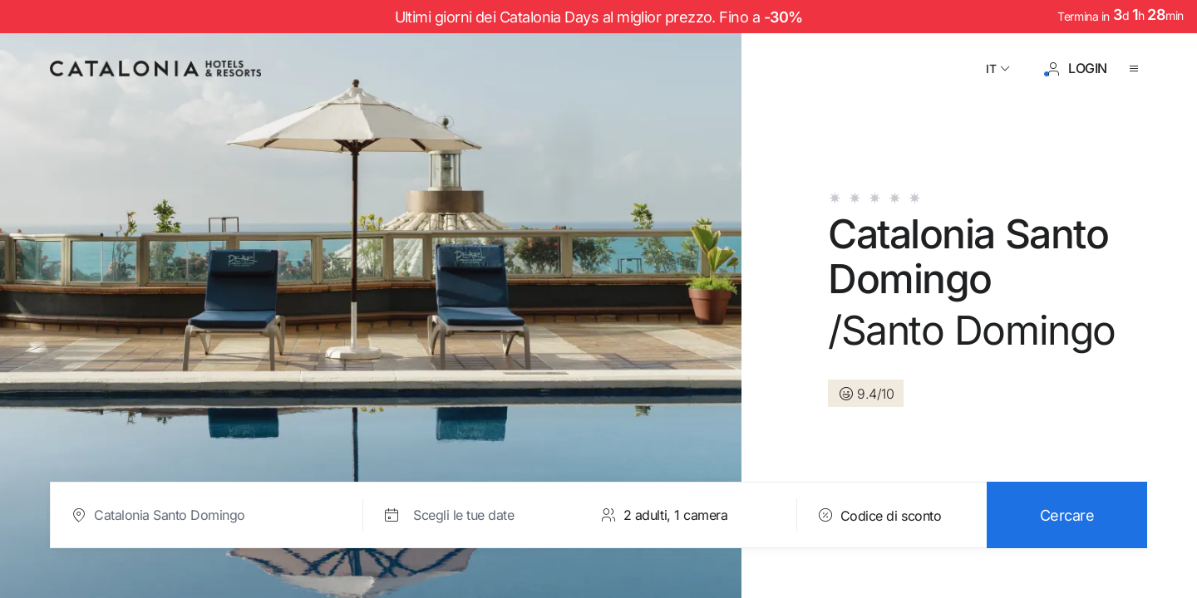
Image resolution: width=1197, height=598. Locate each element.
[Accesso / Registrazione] (1076, 69)
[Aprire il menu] (1137, 69)
